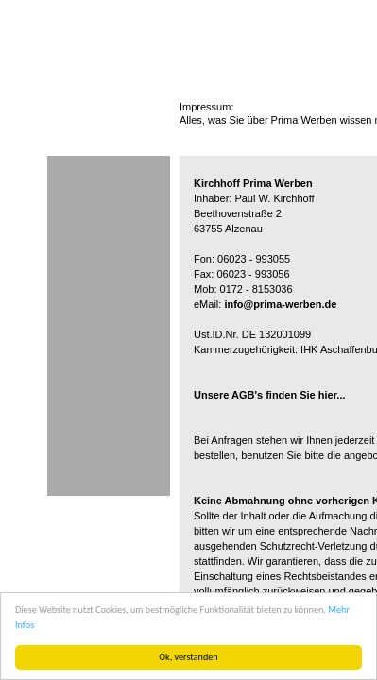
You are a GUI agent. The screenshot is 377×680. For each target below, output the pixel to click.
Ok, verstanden (188, 657)
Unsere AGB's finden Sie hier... (270, 394)
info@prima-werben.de (280, 304)
